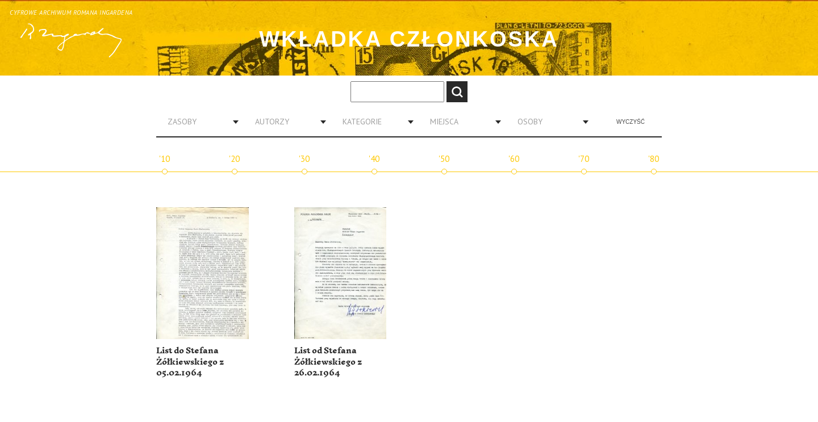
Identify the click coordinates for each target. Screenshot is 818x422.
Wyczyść (630, 122)
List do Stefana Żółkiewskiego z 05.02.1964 (190, 362)
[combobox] (198, 121)
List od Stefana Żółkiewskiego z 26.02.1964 (328, 362)
